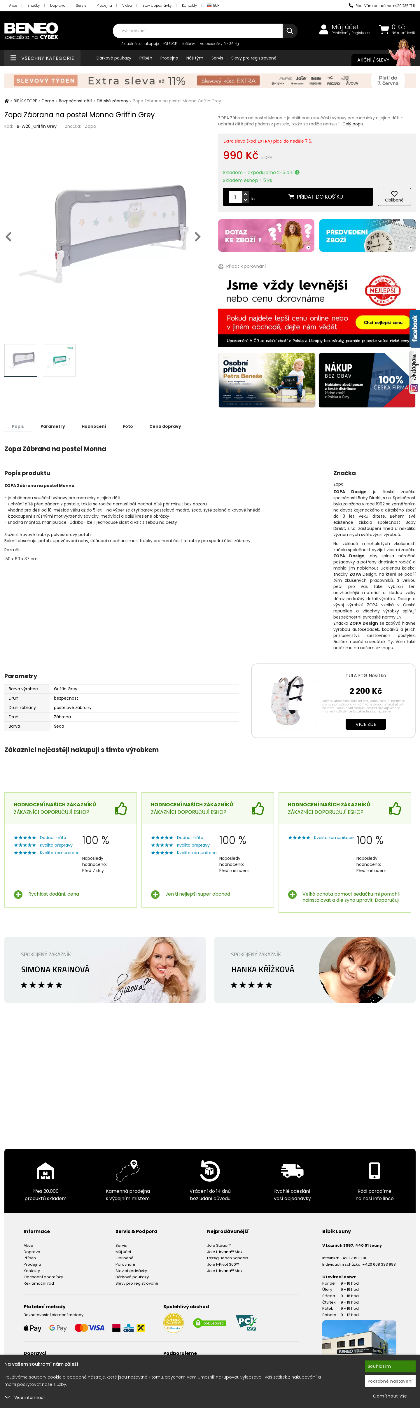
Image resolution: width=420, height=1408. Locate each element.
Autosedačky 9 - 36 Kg (219, 43)
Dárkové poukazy (114, 58)
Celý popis (352, 124)
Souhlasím (379, 1366)
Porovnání (125, 1264)
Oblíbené (125, 1257)
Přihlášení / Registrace (351, 33)
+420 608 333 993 (379, 1264)
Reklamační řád (39, 1283)
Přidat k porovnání (242, 266)
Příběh (145, 58)
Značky (33, 5)
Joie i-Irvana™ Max (224, 1251)
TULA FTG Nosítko (366, 675)
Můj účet (345, 27)
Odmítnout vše (390, 1396)
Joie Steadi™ (219, 1245)
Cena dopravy (165, 426)
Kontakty (189, 5)
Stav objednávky (157, 5)
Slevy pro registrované (253, 58)
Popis (18, 426)
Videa (127, 5)
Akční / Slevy (380, 60)
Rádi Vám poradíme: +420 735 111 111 (382, 5)
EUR (213, 5)
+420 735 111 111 (353, 1257)
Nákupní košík (404, 33)
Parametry (53, 426)
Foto (128, 426)
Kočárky (188, 43)
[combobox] (205, 30)
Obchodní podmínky (43, 1276)
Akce (13, 5)
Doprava (58, 5)
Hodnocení (94, 426)
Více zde (366, 724)
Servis (81, 5)
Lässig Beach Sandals (227, 1257)
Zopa (90, 126)
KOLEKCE (169, 43)
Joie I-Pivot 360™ (223, 1264)
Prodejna (104, 5)
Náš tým (194, 58)
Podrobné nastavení (390, 1381)
